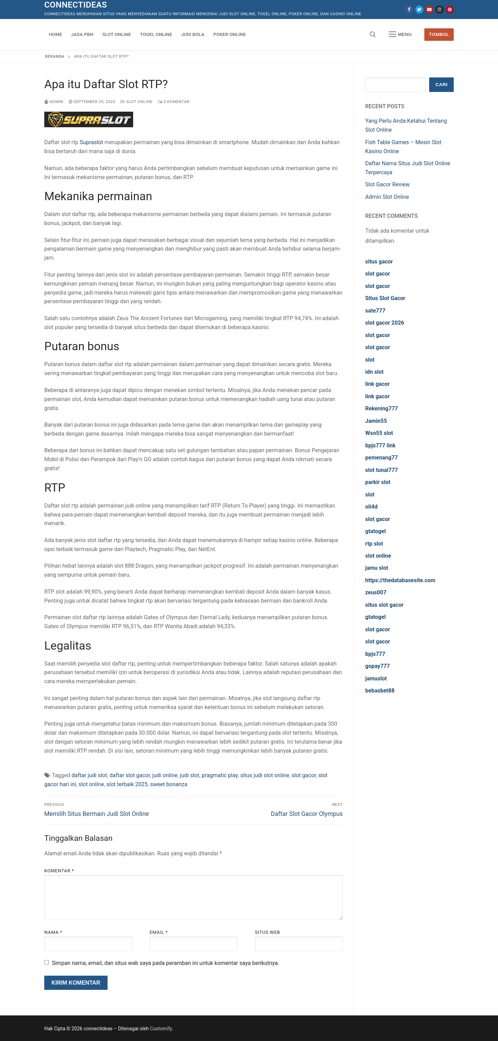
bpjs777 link (380, 445)
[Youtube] (429, 9)
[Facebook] (409, 9)
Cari (441, 84)
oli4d (371, 506)
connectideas (75, 5)
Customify (161, 1028)
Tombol (439, 34)
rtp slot (374, 543)
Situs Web (267, 932)
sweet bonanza (168, 784)
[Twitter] (419, 9)
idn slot (374, 372)
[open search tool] (373, 34)
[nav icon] (400, 34)
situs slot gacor (384, 605)
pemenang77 (381, 457)
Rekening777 (381, 408)
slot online (91, 784)
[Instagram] (439, 9)
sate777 (375, 310)
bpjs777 (375, 654)
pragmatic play (220, 775)
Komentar (59, 870)
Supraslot (91, 142)
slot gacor (304, 775)
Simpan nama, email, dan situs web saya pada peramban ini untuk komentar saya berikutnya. (165, 963)
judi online (164, 775)
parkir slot (377, 482)
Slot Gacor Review (387, 184)
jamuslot (376, 678)
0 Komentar (174, 101)
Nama (53, 932)
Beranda (54, 56)
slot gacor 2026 (384, 322)
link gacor (377, 384)
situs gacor (379, 261)
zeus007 (375, 592)
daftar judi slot (89, 775)
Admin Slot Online (387, 197)
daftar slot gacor (130, 775)
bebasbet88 (380, 690)
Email (159, 932)
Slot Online (137, 101)
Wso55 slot (379, 433)
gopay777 (377, 666)
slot (370, 359)
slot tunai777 (381, 470)
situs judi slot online (264, 775)
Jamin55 (376, 421)
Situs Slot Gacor (385, 298)
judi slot (189, 775)
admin (53, 101)
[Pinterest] (450, 9)
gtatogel (375, 531)
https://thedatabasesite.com (400, 580)
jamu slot (376, 568)
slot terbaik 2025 (127, 784)
